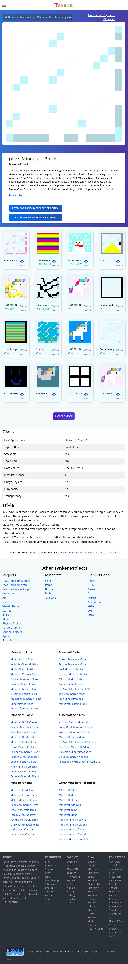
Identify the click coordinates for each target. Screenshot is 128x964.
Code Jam (93, 925)
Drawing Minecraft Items (25, 824)
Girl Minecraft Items (22, 829)
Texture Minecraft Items (24, 819)
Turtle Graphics (12, 627)
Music (6, 619)
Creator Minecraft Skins (24, 684)
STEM (91, 585)
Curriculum (73, 865)
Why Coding (73, 876)
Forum (49, 895)
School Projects (12, 632)
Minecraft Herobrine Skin (25, 708)
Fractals (7, 640)
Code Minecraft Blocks (23, 761)
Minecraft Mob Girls (70, 679)
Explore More (64, 416)
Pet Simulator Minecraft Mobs (76, 689)
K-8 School (115, 906)
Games (6, 602)
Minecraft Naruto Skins (24, 689)
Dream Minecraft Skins (24, 693)
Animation (9, 593)
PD (110, 917)
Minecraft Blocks (68, 800)
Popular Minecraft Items (24, 804)
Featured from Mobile (16, 581)
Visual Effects (10, 606)
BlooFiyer (44, 308)
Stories (6, 610)
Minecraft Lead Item (22, 790)
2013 (91, 615)
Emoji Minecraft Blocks (24, 747)
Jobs (47, 876)
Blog (47, 861)
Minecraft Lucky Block (23, 742)
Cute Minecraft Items (22, 834)
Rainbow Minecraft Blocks (25, 751)
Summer (71, 902)
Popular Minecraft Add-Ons (74, 839)
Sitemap (50, 884)
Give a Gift (72, 869)
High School (116, 891)
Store (48, 898)
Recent (92, 581)
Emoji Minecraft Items (23, 809)
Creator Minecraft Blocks (25, 771)
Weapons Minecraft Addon (74, 732)
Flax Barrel (45, 264)
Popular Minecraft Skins (24, 679)
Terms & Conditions (53, 951)
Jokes (5, 615)
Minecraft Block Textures (25, 737)
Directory (54, 17)
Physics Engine (11, 623)
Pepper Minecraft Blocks (25, 756)
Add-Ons (50, 598)
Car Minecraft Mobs (70, 684)
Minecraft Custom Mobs (73, 703)
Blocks (40, 17)
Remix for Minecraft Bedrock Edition (36, 208)
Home (11, 17)
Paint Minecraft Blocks (23, 732)
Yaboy (10, 308)
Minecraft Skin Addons (72, 737)
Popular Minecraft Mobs (73, 674)
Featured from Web (14, 585)
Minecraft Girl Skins (22, 703)
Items (48, 585)
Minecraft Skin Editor (23, 659)
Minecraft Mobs (68, 795)
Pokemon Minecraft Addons (75, 751)
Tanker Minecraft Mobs (72, 693)
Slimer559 (76, 264)
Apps (5, 636)
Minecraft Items (68, 809)
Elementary (116, 880)
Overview (72, 861)
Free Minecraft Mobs (71, 698)
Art (4, 598)
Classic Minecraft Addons (73, 756)
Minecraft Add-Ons (70, 804)
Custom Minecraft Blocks (25, 727)
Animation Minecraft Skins (26, 698)
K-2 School (115, 902)
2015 (91, 606)
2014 (91, 610)
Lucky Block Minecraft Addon (76, 727)
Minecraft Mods (68, 814)
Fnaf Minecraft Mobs (71, 669)
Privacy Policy (73, 951)
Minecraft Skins (68, 790)
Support (50, 869)
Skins (48, 581)
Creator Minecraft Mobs (72, 659)
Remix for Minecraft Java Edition (36, 217)
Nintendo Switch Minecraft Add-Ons (79, 761)
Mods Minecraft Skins (23, 669)
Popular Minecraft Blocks (73, 834)
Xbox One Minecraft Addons (75, 747)
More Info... (16, 195)
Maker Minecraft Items (24, 800)
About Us (50, 865)
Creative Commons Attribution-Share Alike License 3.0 (88, 552)
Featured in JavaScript (16, 589)
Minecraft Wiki (36, 552)
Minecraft (25, 17)
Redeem (71, 872)
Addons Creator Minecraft (74, 722)
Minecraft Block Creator (24, 722)
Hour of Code (96, 928)
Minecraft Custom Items (24, 795)
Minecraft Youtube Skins (24, 674)
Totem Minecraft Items (23, 814)
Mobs (48, 593)
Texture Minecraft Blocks (25, 776)
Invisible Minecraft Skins (24, 664)
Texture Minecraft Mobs (72, 664)
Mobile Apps (52, 880)
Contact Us (9, 959)
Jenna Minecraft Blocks (24, 766)
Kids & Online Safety (94, 951)
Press (48, 872)
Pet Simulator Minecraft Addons (77, 742)
